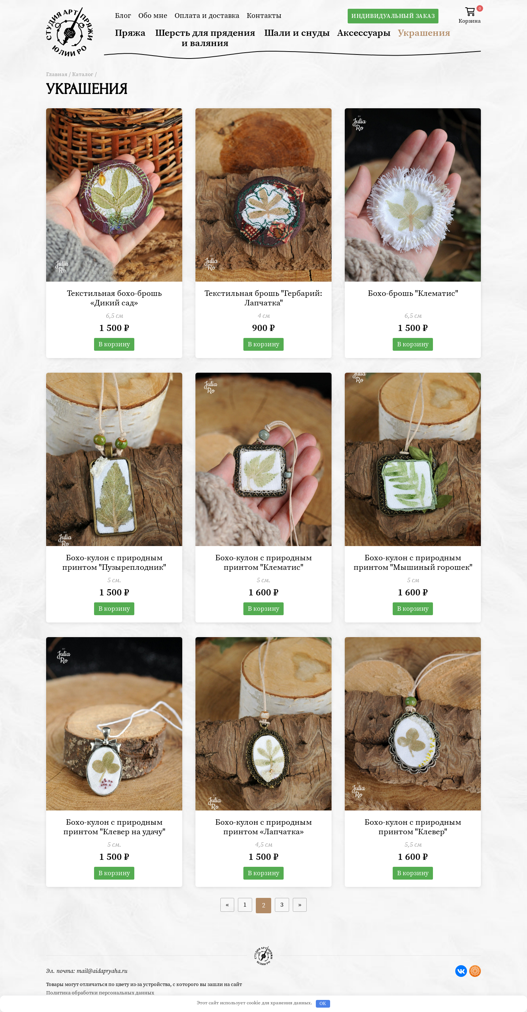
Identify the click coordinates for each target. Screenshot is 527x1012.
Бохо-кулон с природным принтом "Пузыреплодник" (114, 565)
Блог (123, 15)
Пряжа (130, 33)
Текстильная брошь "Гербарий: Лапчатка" (263, 299)
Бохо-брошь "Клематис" (412, 294)
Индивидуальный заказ (393, 16)
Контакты (264, 15)
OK (322, 1004)
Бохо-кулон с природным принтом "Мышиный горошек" (413, 570)
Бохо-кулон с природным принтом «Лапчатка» (263, 841)
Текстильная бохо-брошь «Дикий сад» (114, 299)
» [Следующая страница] (301, 920)
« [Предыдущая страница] (225, 920)
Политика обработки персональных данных (100, 993)
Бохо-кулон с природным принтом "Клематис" (263, 565)
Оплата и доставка (207, 15)
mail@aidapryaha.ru (101, 971)
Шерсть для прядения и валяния (205, 38)
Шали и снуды (297, 33)
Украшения (424, 33)
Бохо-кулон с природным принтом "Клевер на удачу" (114, 841)
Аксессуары (363, 33)
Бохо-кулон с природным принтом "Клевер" (413, 841)
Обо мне (152, 15)
